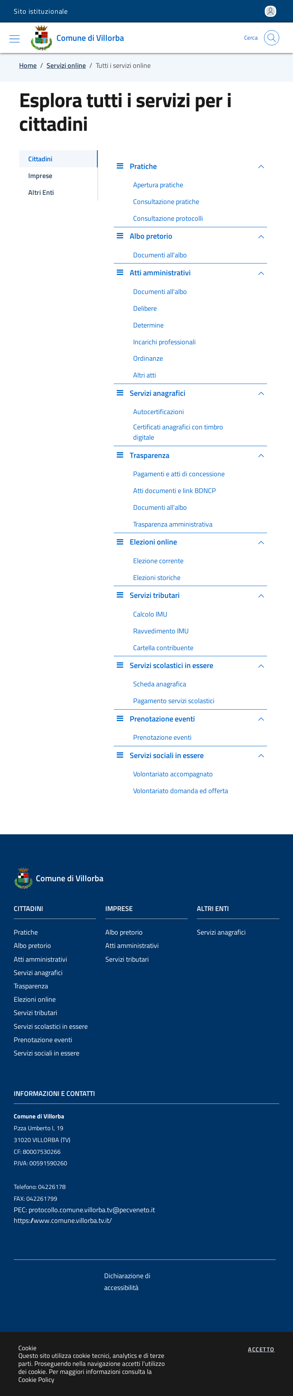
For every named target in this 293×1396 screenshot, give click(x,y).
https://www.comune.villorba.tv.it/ (63, 1220)
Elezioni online (35, 999)
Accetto (261, 1349)
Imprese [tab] (40, 175)
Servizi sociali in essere (46, 1053)
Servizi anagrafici (38, 972)
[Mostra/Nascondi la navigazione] (14, 39)
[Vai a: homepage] (79, 37)
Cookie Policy (36, 1379)
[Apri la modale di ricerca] (271, 37)
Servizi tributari (35, 1012)
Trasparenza (31, 986)
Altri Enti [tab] (41, 192)
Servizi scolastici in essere (51, 1026)
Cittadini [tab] (40, 159)
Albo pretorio (32, 945)
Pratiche (26, 932)
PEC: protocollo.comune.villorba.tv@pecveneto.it (84, 1210)
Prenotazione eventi (43, 1040)
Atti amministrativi (40, 959)
